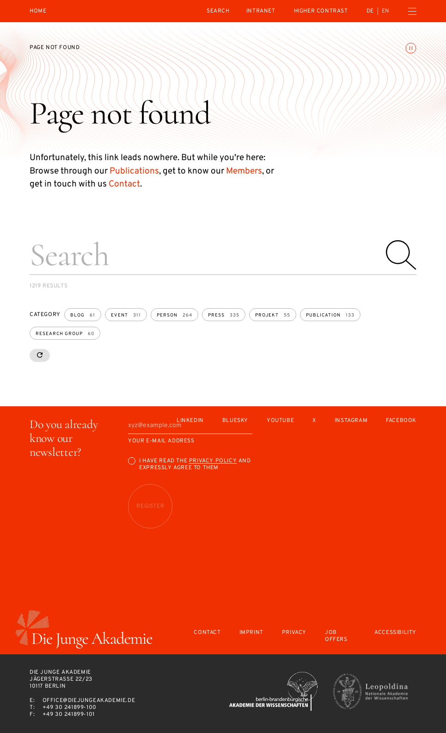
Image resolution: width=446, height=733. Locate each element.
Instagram (351, 420)
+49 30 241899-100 (70, 707)
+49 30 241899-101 (69, 714)
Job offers (336, 636)
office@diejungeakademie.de (89, 700)
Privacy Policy (213, 461)
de (370, 11)
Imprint (251, 632)
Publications (134, 171)
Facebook (401, 420)
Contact (124, 184)
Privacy (294, 632)
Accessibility (395, 632)
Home (38, 11)
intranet (260, 11)
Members (244, 171)
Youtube (280, 420)
